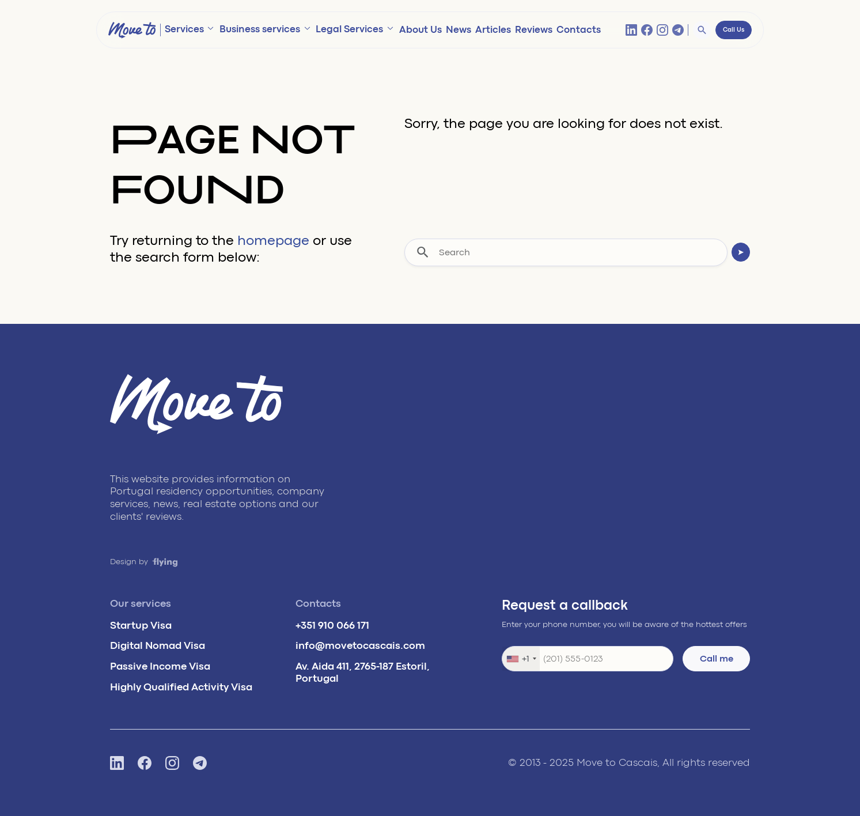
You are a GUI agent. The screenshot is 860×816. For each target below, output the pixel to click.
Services (184, 29)
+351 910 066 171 (332, 625)
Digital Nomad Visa (157, 645)
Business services (259, 29)
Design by (143, 561)
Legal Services (349, 29)
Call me (716, 658)
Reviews (533, 29)
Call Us (733, 30)
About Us (420, 29)
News (458, 29)
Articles (493, 29)
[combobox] (521, 659)
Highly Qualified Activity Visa (181, 687)
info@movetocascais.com (360, 645)
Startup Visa (141, 625)
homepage (273, 240)
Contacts (578, 29)
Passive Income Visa (160, 666)
